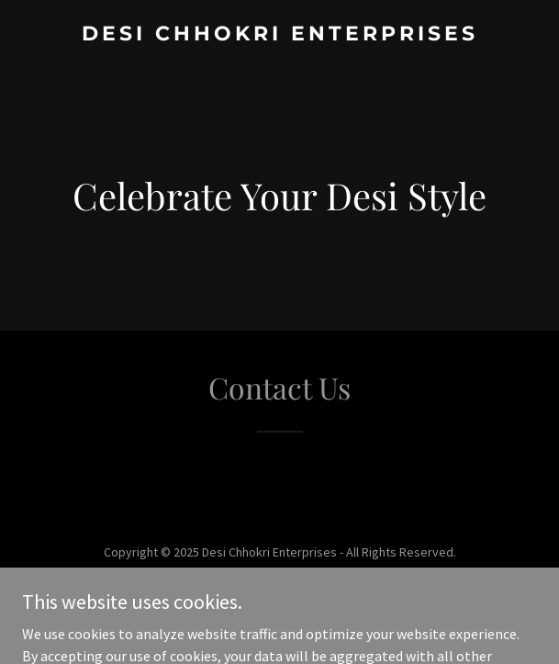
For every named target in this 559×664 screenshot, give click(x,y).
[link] (279, 35)
